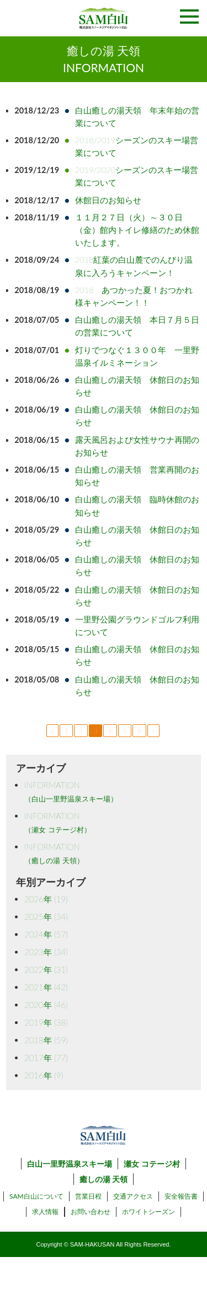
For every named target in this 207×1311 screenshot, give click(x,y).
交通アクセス (133, 1196)
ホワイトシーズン (148, 1211)
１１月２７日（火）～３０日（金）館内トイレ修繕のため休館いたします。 (137, 230)
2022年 (46, 969)
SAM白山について (36, 1196)
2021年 (46, 987)
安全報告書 (181, 1196)
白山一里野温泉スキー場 (69, 1163)
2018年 (46, 1040)
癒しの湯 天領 (103, 1179)
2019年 (46, 1022)
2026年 (46, 899)
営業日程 (88, 1196)
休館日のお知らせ (108, 200)
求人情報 (45, 1211)
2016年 (43, 1075)
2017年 (46, 1058)
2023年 (46, 952)
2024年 (46, 934)
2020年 (46, 1005)
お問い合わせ (90, 1211)
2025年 (46, 917)
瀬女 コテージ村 (151, 1163)
